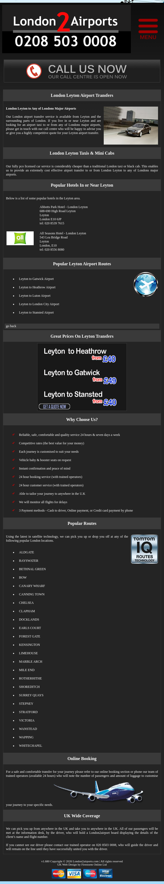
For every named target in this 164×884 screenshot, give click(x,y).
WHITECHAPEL (30, 746)
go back (11, 326)
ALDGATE (26, 552)
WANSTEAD (28, 729)
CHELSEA (26, 603)
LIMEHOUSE (28, 653)
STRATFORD (28, 712)
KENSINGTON (29, 645)
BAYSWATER (28, 561)
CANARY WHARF (32, 586)
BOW (23, 577)
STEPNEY (26, 704)
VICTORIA (26, 720)
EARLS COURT (30, 628)
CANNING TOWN (32, 594)
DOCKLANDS (29, 619)
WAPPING (26, 737)
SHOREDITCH (29, 687)
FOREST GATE (29, 636)
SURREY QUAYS (31, 695)
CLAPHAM (27, 611)
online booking (110, 772)
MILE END (26, 670)
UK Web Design (67, 864)
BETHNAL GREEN (32, 569)
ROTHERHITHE (30, 678)
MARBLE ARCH (30, 661)
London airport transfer (28, 117)
